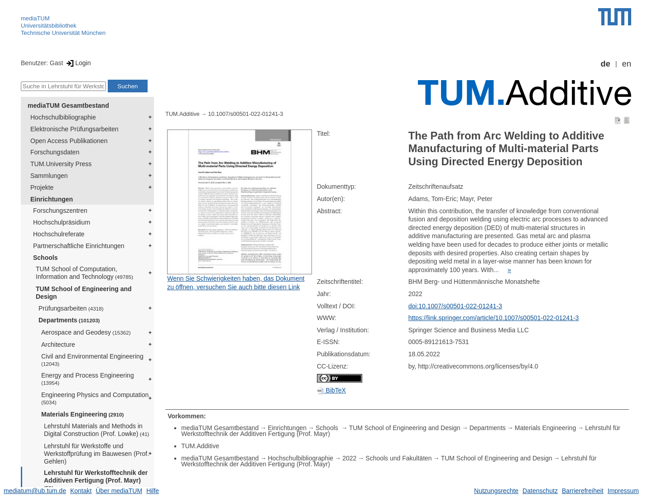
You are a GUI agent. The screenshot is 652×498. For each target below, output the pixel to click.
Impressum (623, 490)
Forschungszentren (60, 210)
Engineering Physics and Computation (95, 398)
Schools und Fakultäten (398, 458)
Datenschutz (540, 490)
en (626, 63)
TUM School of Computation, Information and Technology (84, 272)
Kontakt (80, 490)
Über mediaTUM (119, 490)
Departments (69, 320)
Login (78, 63)
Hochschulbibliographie (63, 117)
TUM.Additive (182, 114)
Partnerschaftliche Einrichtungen (79, 245)
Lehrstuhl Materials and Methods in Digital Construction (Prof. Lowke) (96, 429)
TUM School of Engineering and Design (84, 292)
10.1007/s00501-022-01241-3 (245, 114)
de (605, 63)
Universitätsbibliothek (49, 25)
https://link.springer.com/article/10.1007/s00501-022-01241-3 (493, 317)
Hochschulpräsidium (61, 222)
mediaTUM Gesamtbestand (68, 105)
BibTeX (331, 390)
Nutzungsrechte (496, 490)
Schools (45, 257)
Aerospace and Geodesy (86, 332)
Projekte (41, 187)
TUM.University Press (60, 164)
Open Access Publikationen (68, 140)
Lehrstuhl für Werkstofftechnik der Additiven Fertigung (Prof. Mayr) (96, 480)
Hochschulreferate (59, 234)
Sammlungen (49, 175)
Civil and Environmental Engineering (92, 360)
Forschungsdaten (54, 152)
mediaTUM (35, 18)
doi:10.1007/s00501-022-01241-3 (455, 306)
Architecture (58, 344)
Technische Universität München (63, 32)
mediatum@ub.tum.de (35, 490)
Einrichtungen (51, 199)
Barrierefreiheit (583, 490)
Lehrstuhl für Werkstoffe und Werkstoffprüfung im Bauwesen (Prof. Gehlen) (96, 453)
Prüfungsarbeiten (71, 308)
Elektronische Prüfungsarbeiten (74, 129)
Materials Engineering (82, 414)
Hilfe (152, 490)
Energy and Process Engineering (87, 379)
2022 (349, 458)
